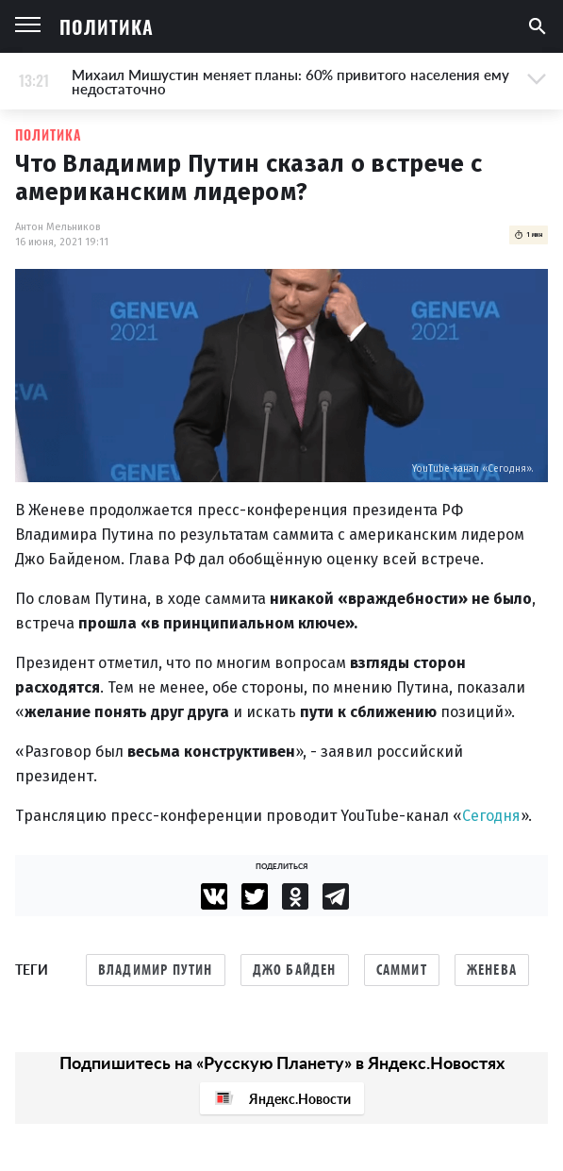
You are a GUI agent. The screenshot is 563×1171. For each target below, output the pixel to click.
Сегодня (491, 816)
